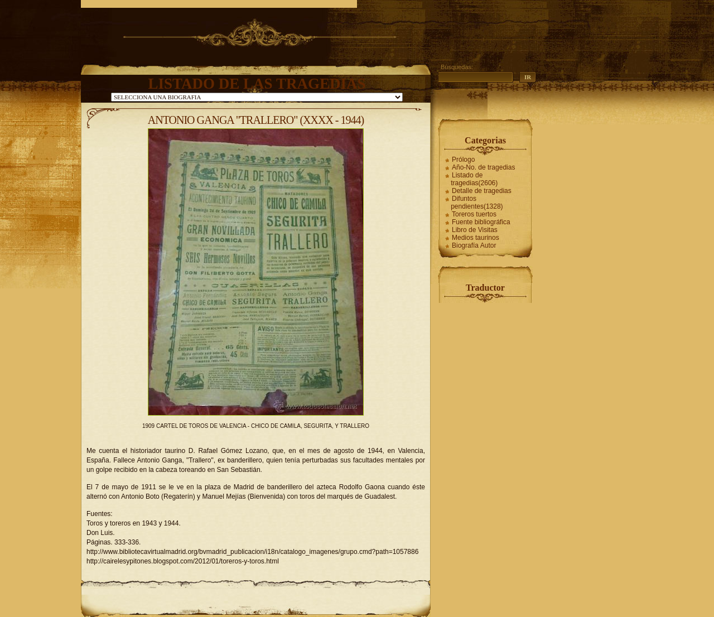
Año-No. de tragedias (483, 167)
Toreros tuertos (474, 214)
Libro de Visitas (475, 230)
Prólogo (463, 159)
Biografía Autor (474, 245)
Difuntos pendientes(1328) (477, 202)
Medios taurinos (475, 238)
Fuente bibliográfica (481, 222)
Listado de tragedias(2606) (474, 179)
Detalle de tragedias (482, 191)
